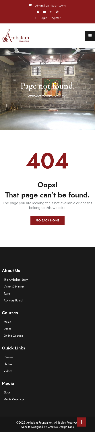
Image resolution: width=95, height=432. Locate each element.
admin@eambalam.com (47, 5)
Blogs (7, 392)
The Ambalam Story (16, 280)
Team (7, 293)
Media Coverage (14, 399)
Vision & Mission (14, 287)
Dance (7, 329)
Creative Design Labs (61, 427)
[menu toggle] (90, 36)
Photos (8, 364)
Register (55, 18)
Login (41, 18)
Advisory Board (13, 300)
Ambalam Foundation (39, 423)
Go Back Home (47, 220)
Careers (8, 357)
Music (7, 322)
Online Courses (13, 336)
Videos (8, 371)
